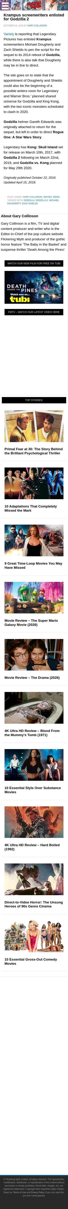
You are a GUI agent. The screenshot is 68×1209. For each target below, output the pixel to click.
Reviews (41, 1046)
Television (41, 1010)
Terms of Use (41, 1150)
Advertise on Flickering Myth (41, 1096)
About (41, 1078)
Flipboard (41, 1126)
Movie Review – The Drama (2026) (32, 678)
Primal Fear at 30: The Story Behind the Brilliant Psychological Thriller (34, 451)
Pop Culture (41, 998)
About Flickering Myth (41, 1083)
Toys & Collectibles (41, 1028)
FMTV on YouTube (41, 1072)
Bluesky (41, 1132)
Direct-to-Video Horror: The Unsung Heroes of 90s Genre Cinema (34, 904)
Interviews (41, 1059)
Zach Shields (30, 203)
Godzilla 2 (42, 200)
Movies (48, 197)
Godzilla (29, 200)
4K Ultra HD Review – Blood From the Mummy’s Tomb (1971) (32, 733)
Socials (41, 1102)
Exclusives (41, 1065)
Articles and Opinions (41, 1053)
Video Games (41, 1022)
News (56, 197)
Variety (9, 34)
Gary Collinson (32, 197)
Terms (41, 1145)
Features (41, 1035)
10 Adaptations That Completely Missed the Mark (31, 508)
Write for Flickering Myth (41, 1089)
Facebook (41, 1107)
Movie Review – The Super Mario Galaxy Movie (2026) (31, 623)
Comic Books (41, 1016)
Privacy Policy (41, 1157)
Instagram (41, 1120)
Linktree (41, 1139)
